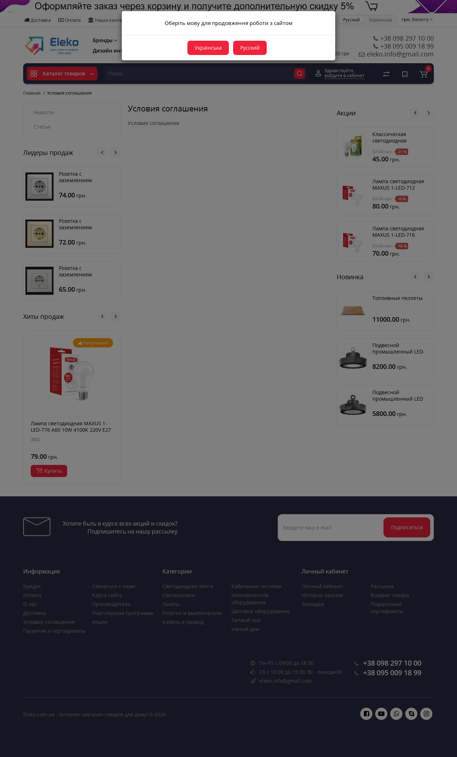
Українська (208, 47)
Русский (250, 47)
